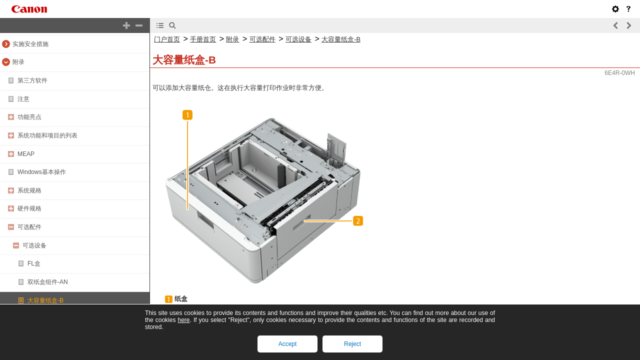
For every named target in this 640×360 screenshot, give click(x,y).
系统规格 (30, 190)
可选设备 (34, 245)
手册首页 (203, 39)
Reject (352, 344)
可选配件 (30, 227)
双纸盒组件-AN (48, 282)
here (184, 320)
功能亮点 (30, 117)
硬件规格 (30, 208)
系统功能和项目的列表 (48, 135)
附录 (18, 62)
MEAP (26, 154)
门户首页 (167, 39)
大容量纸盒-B (46, 300)
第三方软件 (33, 80)
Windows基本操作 (42, 172)
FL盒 (34, 263)
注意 (24, 99)
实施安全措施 (30, 44)
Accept (287, 344)
